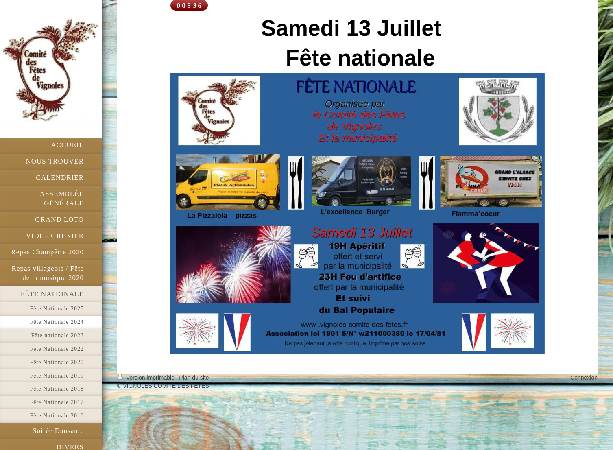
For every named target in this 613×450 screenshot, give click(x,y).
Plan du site (194, 377)
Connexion (584, 377)
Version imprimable (146, 377)
